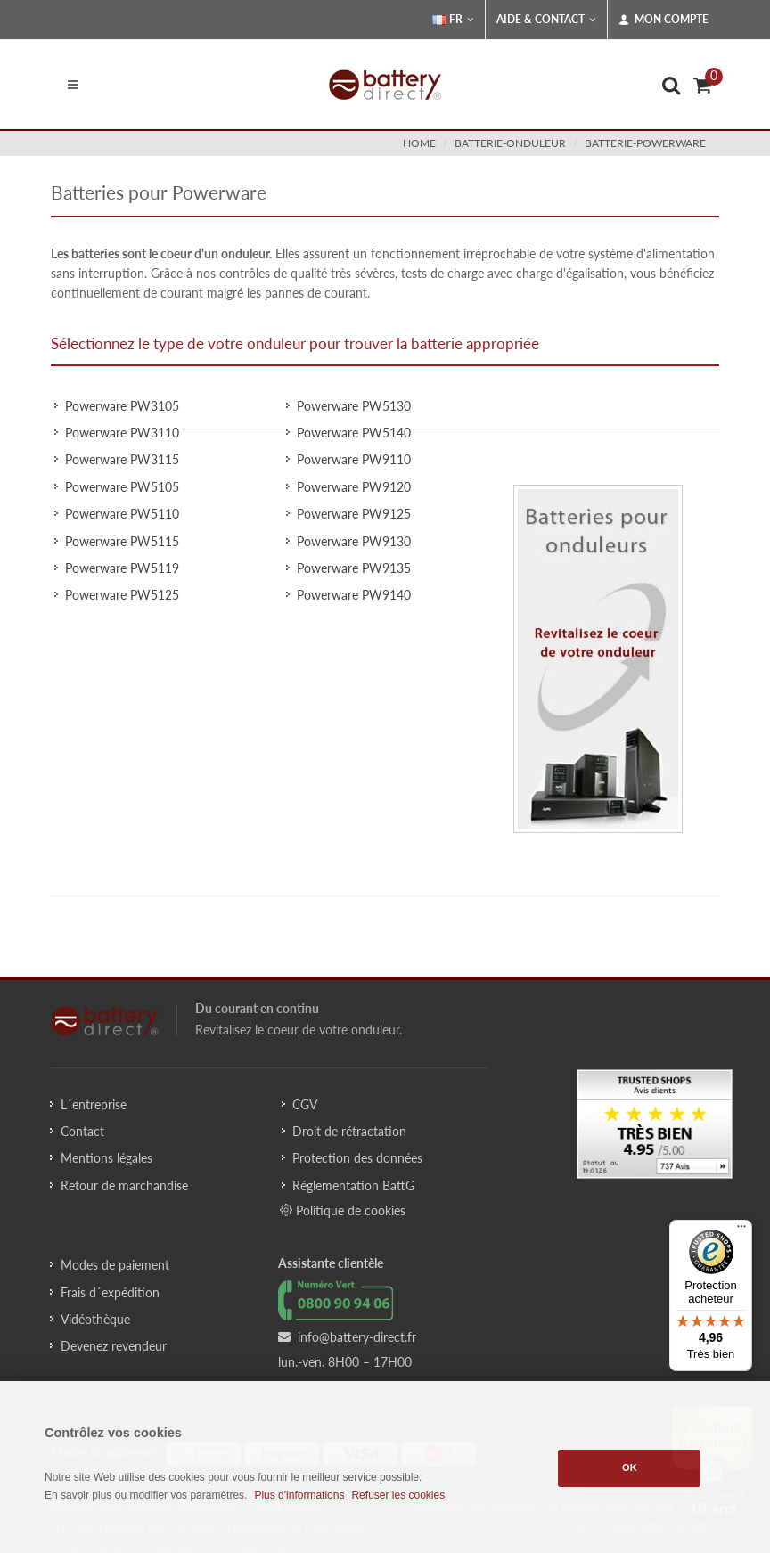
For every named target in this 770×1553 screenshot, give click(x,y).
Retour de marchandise (124, 1185)
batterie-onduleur (510, 143)
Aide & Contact (546, 19)
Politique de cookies (342, 1210)
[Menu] (741, 1230)
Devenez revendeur (114, 1345)
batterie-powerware (645, 143)
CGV (304, 1104)
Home (419, 143)
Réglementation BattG (353, 1185)
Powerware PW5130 (354, 405)
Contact (82, 1131)
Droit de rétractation (349, 1131)
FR (453, 19)
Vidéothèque (95, 1319)
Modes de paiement (115, 1264)
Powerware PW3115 (122, 459)
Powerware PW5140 (354, 432)
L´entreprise (94, 1104)
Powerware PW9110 (354, 459)
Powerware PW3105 (122, 405)
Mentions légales (106, 1157)
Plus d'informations (299, 1495)
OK (629, 1467)
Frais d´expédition (110, 1292)
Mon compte (663, 19)
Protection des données (357, 1157)
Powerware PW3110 (122, 432)
